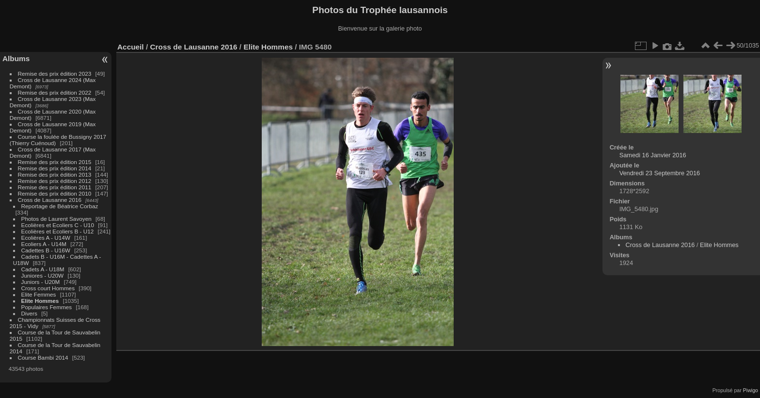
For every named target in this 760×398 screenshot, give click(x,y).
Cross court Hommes (48, 288)
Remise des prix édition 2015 (55, 162)
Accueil (130, 47)
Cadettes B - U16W (45, 250)
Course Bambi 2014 (43, 357)
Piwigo (750, 390)
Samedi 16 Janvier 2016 (652, 155)
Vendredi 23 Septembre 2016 (659, 173)
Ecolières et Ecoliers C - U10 (57, 225)
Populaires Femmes (46, 307)
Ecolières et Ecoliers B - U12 (57, 231)
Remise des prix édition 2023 (55, 73)
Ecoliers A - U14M (44, 244)
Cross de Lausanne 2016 (49, 200)
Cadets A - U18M (42, 269)
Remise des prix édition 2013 (55, 174)
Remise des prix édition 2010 (55, 193)
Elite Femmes (38, 294)
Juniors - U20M (40, 282)
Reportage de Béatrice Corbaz (59, 206)
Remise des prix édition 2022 (55, 92)
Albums (16, 58)
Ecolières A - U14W (45, 237)
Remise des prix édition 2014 (55, 168)
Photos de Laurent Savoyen (56, 219)
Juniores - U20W (42, 275)
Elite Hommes (40, 301)
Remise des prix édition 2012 (55, 181)
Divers (29, 313)
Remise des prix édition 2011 (55, 187)
